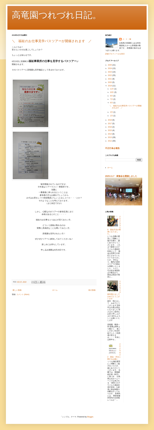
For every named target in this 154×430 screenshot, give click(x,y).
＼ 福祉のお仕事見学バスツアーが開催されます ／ (52, 41)
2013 (110, 137)
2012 (110, 141)
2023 (110, 72)
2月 (111, 112)
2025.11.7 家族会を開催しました (121, 176)
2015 (110, 130)
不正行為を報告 (112, 148)
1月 (111, 116)
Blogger (90, 417)
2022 (110, 75)
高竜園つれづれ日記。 (56, 15)
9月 (111, 96)
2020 (110, 82)
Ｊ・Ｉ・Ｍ (126, 39)
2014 (110, 134)
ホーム (55, 290)
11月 (112, 89)
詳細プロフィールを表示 (115, 54)
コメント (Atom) (22, 294)
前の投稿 (92, 290)
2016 (110, 127)
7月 (111, 99)
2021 (110, 79)
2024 (110, 68)
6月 (111, 103)
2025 (110, 65)
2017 (110, 124)
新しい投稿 (17, 290)
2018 (110, 120)
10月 (112, 92)
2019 (110, 86)
